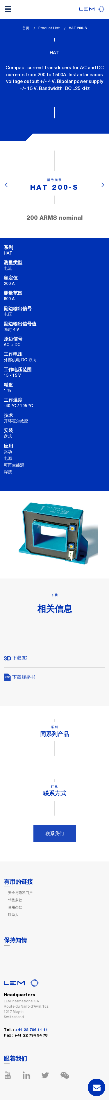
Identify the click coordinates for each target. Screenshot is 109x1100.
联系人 (13, 914)
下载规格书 (19, 677)
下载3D (15, 658)
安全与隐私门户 (20, 892)
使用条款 (15, 907)
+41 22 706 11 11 (31, 1030)
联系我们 (54, 833)
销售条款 (15, 900)
